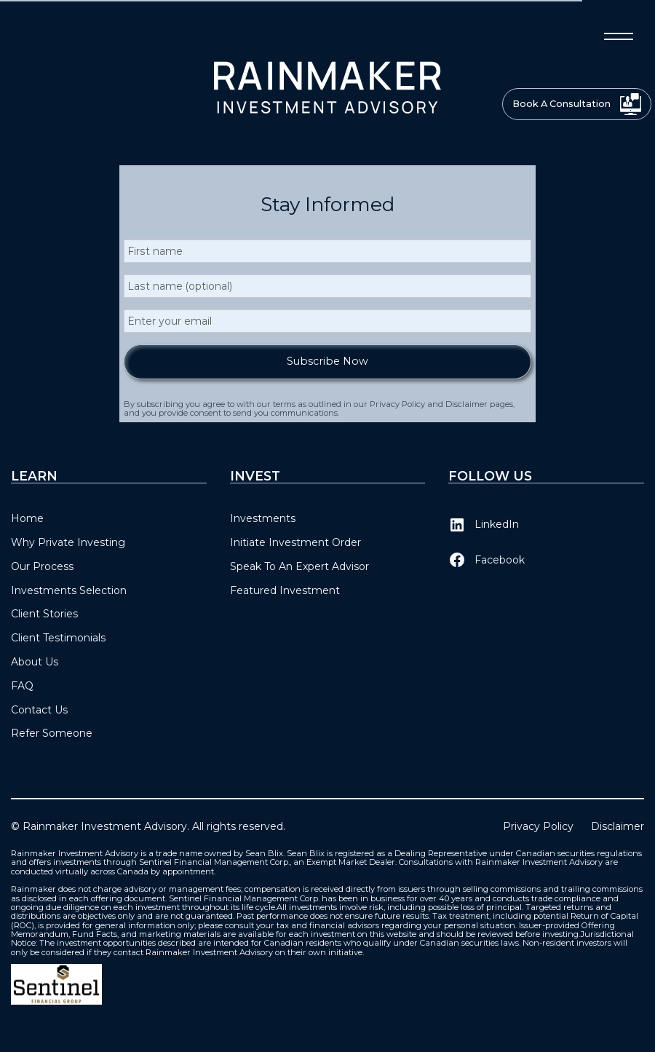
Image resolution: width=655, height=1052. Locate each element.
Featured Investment (285, 590)
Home (27, 518)
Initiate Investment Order (295, 542)
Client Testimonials (58, 637)
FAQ (22, 685)
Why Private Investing (68, 542)
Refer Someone (51, 733)
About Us (34, 661)
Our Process (42, 566)
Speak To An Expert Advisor (299, 566)
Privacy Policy (538, 826)
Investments (262, 518)
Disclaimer (617, 826)
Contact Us (39, 709)
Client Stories (44, 613)
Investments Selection (69, 590)
